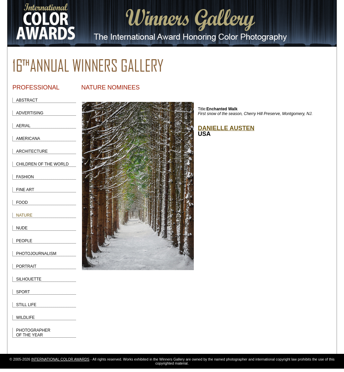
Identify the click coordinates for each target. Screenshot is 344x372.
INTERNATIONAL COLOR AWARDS (60, 359)
